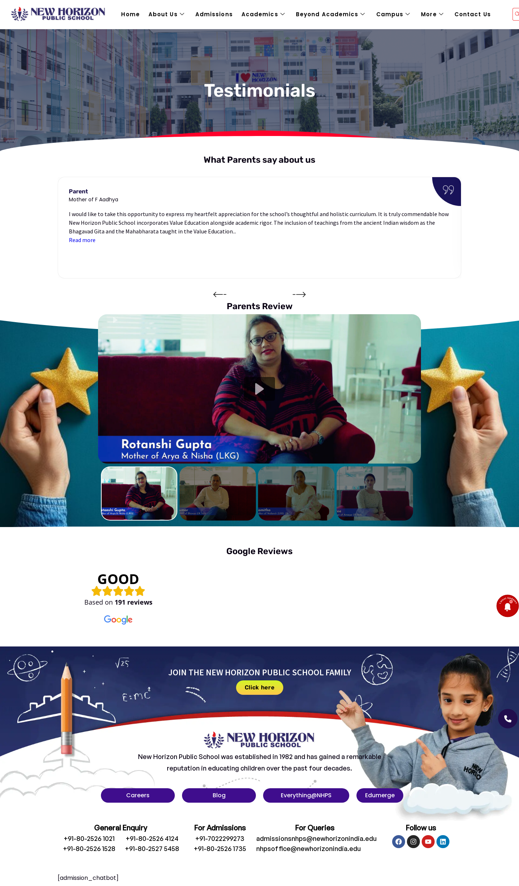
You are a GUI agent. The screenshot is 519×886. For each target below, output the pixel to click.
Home (130, 14)
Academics (263, 14)
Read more (82, 240)
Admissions (214, 14)
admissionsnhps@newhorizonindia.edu (316, 838)
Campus (393, 14)
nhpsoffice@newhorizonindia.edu (308, 848)
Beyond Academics (330, 14)
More (432, 14)
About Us (166, 14)
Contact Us (472, 14)
